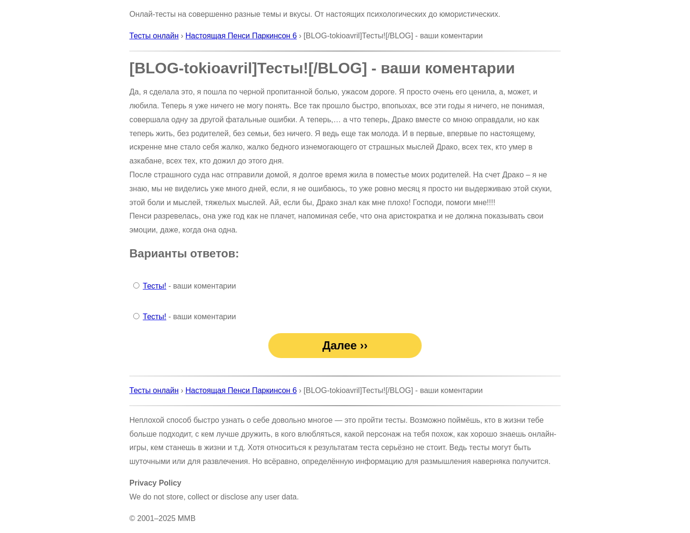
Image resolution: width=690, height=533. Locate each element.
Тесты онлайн (154, 36)
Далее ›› (345, 345)
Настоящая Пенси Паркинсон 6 (241, 36)
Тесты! (154, 286)
